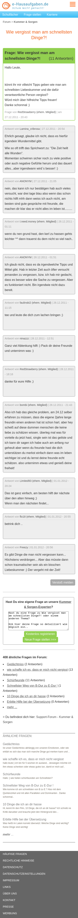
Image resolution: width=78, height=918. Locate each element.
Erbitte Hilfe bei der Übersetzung (28, 701)
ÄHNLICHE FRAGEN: (17, 736)
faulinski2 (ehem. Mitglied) (35, 302)
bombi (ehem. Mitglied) (33, 404)
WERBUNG (10, 913)
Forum (7, 21)
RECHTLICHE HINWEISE (18, 860)
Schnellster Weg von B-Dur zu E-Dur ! (32, 685)
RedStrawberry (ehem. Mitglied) (37, 112)
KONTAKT (9, 900)
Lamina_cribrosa (30, 128)
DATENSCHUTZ (13, 867)
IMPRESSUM (11, 880)
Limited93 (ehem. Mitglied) (36, 480)
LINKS (7, 886)
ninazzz (24, 338)
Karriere (52, 14)
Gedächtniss (15, 664)
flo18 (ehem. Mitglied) (33, 516)
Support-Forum (46, 717)
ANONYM (25, 181)
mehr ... (12, 707)
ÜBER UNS (10, 893)
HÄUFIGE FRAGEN (15, 853)
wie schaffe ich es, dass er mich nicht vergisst (37, 669)
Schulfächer (10, 14)
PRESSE (8, 906)
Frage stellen (32, 14)
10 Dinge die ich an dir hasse (26, 696)
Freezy (24, 547)
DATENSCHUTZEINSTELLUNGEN (24, 873)
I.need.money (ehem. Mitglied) (38, 221)
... (8, 834)
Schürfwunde (15, 680)
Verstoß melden (62, 582)
